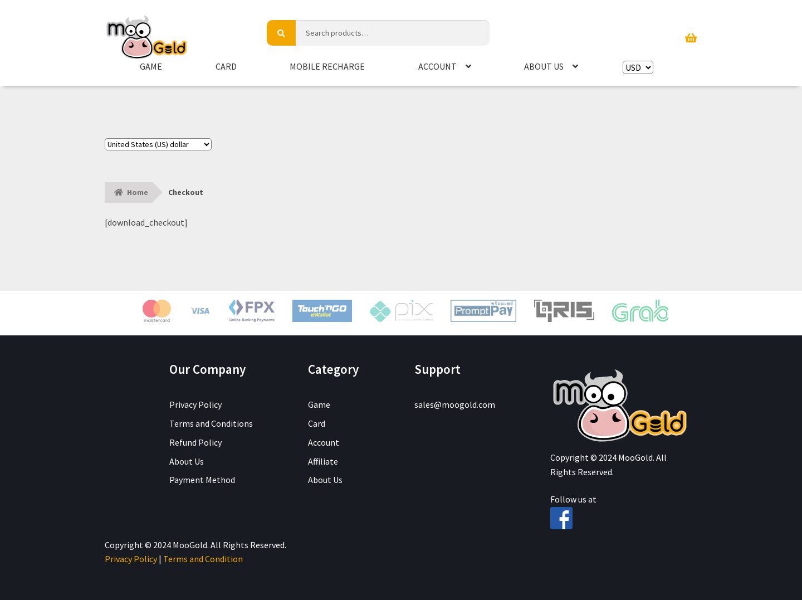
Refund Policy (195, 442)
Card (226, 66)
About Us (544, 66)
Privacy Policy (195, 404)
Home (137, 192)
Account (437, 66)
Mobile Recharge (327, 66)
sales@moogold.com (454, 404)
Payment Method (202, 479)
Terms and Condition (203, 558)
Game (151, 66)
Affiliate (323, 461)
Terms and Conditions (211, 423)
